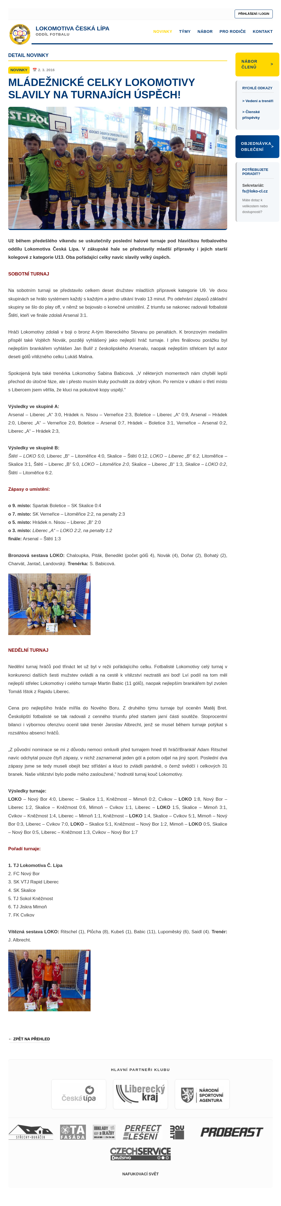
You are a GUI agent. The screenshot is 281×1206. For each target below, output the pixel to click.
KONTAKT (263, 31)
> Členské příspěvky (251, 115)
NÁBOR (205, 31)
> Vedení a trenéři (257, 101)
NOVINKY (162, 31)
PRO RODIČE (233, 31)
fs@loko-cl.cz (255, 191)
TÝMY (185, 31)
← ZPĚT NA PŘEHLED (29, 1039)
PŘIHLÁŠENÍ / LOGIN (253, 13)
